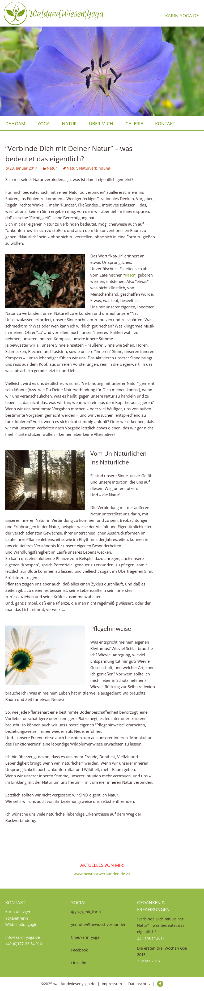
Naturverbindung (94, 168)
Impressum (112, 983)
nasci (129, 275)
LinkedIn (78, 962)
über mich (101, 123)
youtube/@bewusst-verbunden (98, 924)
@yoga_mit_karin (86, 911)
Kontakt (165, 123)
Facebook (79, 950)
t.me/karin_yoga (85, 937)
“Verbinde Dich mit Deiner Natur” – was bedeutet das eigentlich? (160, 925)
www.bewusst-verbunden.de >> (102, 873)
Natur (69, 123)
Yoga (43, 123)
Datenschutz (139, 983)
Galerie (134, 123)
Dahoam (15, 123)
